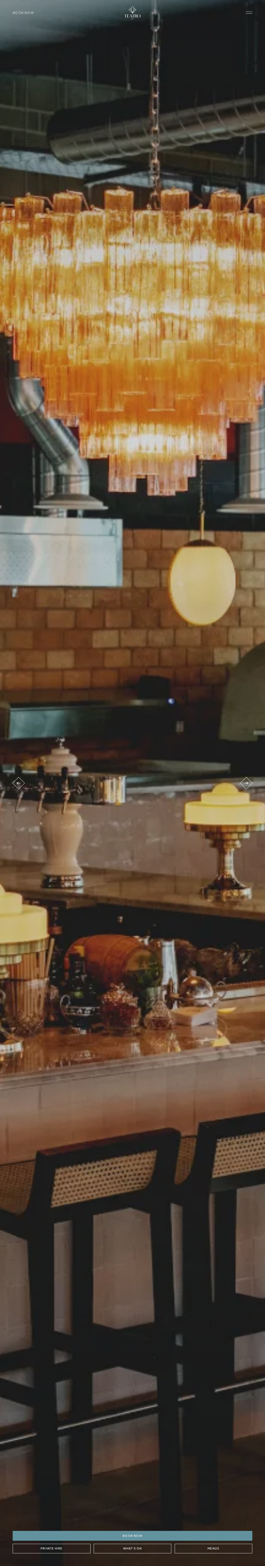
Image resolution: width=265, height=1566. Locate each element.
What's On (132, 1548)
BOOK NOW (132, 1535)
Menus (213, 1548)
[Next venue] (246, 783)
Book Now (23, 13)
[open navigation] (249, 13)
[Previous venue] (19, 783)
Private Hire (51, 1548)
